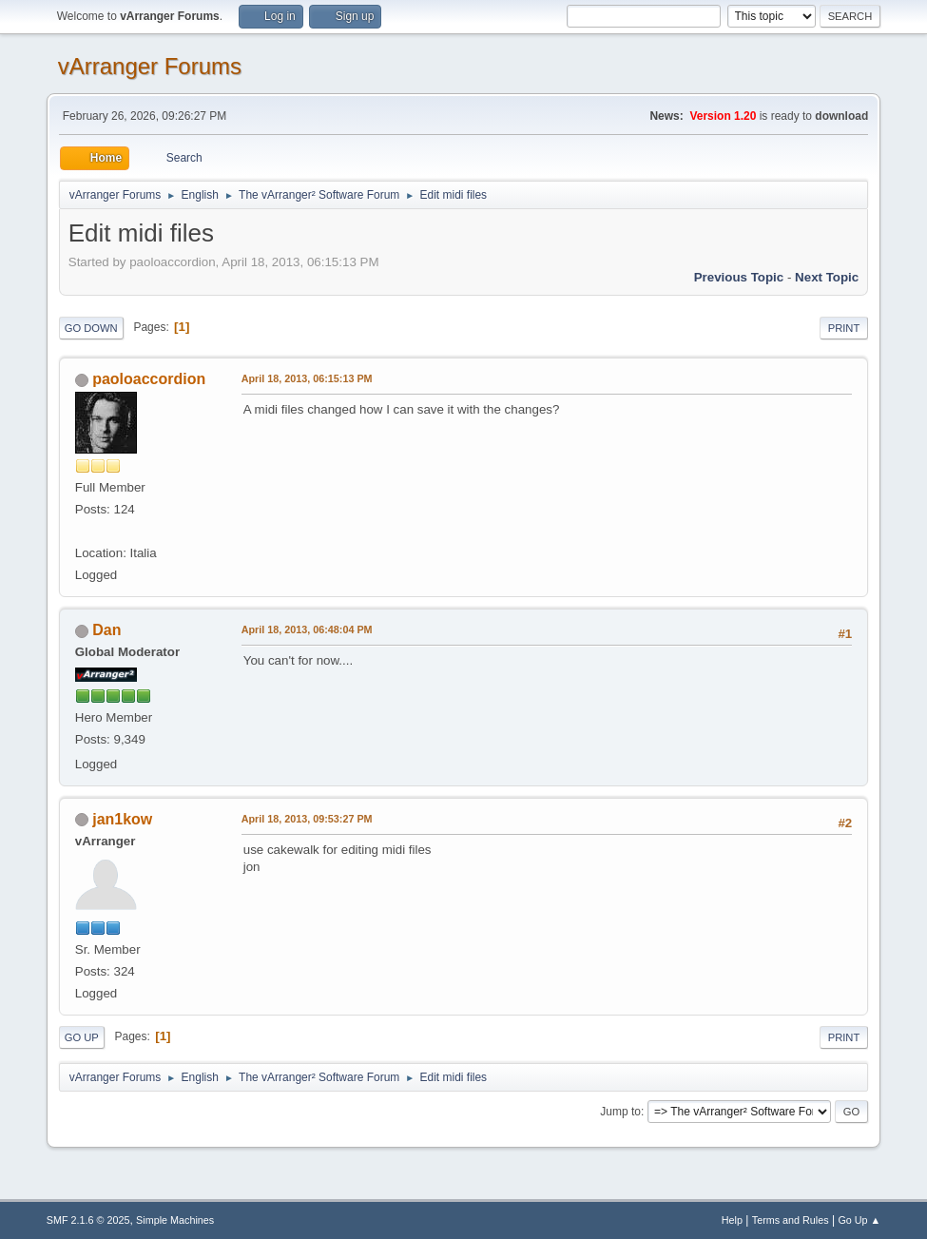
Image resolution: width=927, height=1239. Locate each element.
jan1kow (122, 819)
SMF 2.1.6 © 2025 (88, 1220)
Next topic (827, 277)
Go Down (91, 328)
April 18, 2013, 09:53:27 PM (307, 818)
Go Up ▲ (859, 1220)
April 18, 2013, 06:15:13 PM (307, 378)
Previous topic (739, 277)
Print (844, 328)
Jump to (620, 1111)
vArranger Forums (149, 66)
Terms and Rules (790, 1220)
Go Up (82, 1037)
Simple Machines (175, 1220)
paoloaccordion (148, 379)
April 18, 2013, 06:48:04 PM (307, 629)
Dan (106, 630)
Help (732, 1220)
